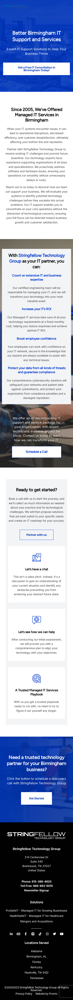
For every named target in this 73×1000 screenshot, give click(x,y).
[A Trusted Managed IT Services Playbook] (36, 678)
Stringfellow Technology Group (36, 849)
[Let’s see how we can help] (36, 620)
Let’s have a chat (36, 569)
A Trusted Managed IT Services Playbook (36, 692)
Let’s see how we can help (36, 632)
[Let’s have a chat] (36, 557)
